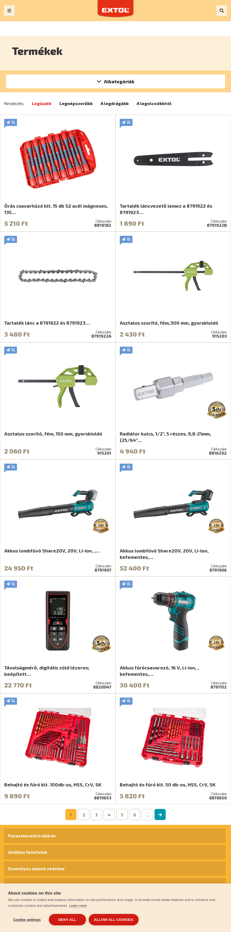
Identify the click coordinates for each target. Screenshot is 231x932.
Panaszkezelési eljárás (32, 835)
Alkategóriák (119, 81)
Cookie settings (27, 920)
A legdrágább (115, 103)
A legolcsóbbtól (154, 103)
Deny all (67, 920)
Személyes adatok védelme (36, 868)
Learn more (78, 906)
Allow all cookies (113, 920)
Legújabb (42, 103)
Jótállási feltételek (27, 852)
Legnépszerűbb (76, 103)
